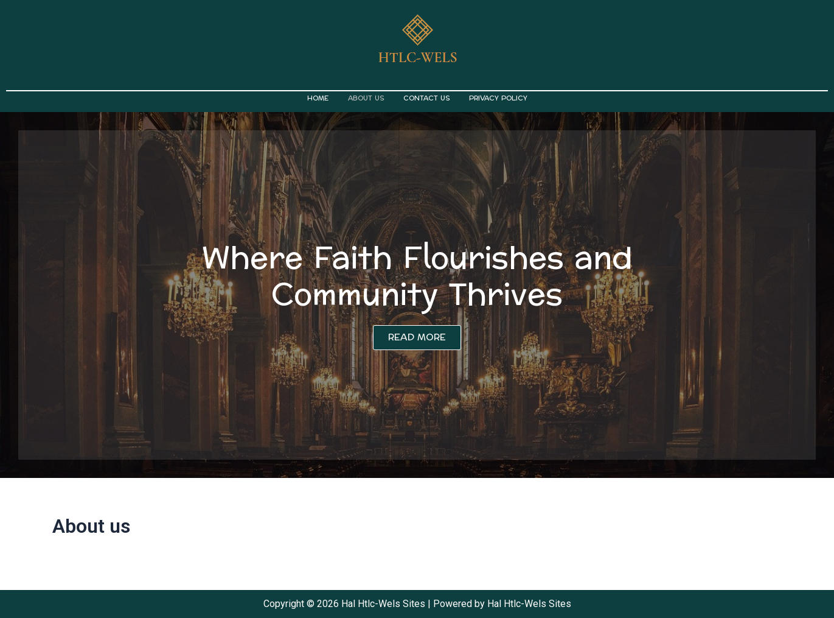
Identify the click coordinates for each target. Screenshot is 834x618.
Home (317, 98)
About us (366, 98)
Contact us (426, 98)
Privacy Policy (498, 98)
